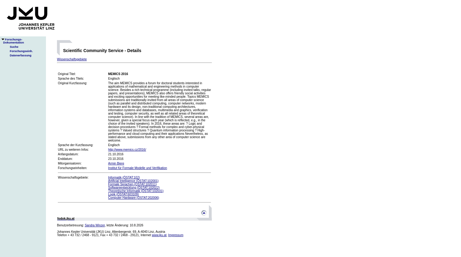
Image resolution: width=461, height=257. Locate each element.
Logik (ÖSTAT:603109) (123, 194)
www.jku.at (159, 235)
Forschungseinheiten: (72, 168)
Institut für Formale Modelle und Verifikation (137, 168)
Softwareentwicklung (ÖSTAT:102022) (134, 187)
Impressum (175, 235)
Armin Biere (116, 163)
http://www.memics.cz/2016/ (127, 149)
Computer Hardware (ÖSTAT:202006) (133, 197)
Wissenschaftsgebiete (72, 59)
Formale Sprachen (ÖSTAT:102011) (132, 184)
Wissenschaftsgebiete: (73, 177)
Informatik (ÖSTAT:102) (124, 177)
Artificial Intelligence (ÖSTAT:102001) (133, 181)
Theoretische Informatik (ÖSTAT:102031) (136, 191)
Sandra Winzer (95, 225)
